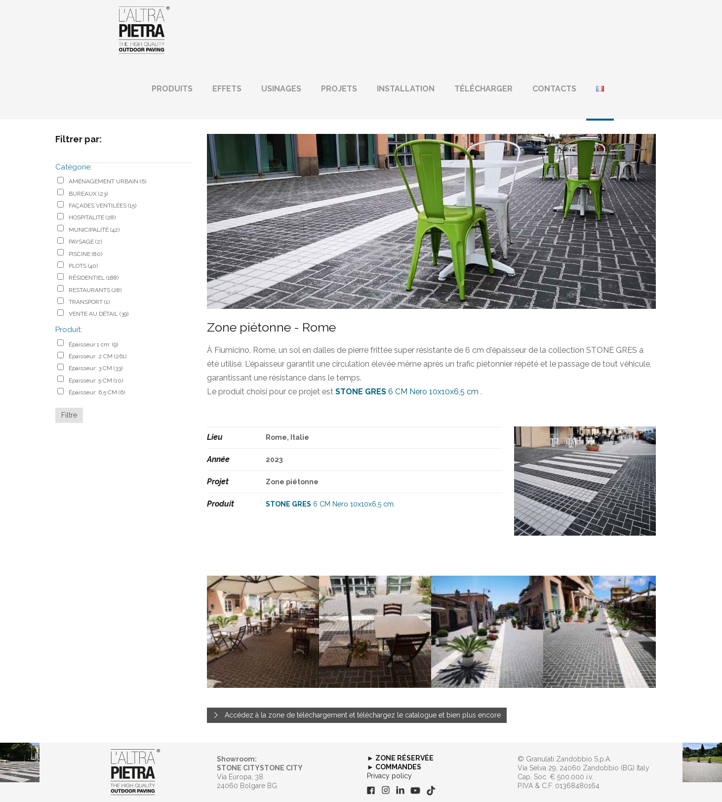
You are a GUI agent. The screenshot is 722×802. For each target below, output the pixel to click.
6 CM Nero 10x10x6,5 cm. (330, 504)
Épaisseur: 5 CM (96, 380)
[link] (135, 772)
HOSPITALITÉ (92, 217)
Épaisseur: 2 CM (97, 356)
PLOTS (83, 265)
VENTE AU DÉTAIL (98, 313)
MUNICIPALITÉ (94, 229)
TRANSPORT (89, 301)
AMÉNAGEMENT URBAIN (107, 181)
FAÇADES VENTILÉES (102, 205)
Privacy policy (389, 776)
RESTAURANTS (95, 290)
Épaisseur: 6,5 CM (97, 392)
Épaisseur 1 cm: (93, 344)
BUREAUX (88, 193)
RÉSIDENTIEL (94, 277)
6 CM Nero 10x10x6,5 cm (407, 391)
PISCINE (85, 254)
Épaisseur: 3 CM (95, 368)
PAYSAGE (85, 241)
